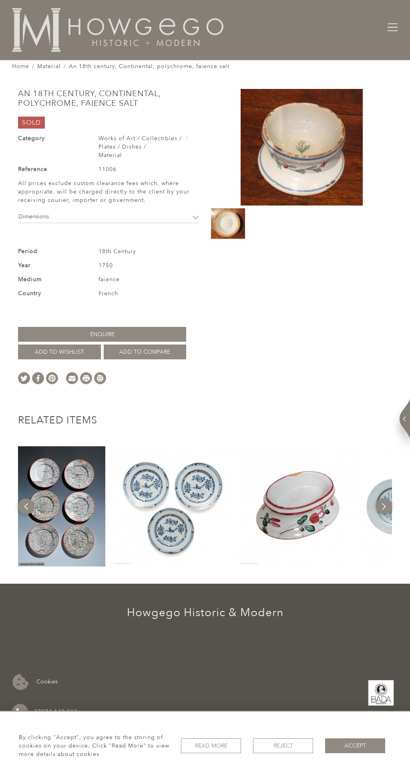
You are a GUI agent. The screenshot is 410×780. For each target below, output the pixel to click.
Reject (283, 746)
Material (49, 66)
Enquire (102, 334)
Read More (211, 746)
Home (20, 66)
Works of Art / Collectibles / (140, 138)
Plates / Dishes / (122, 147)
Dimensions (108, 216)
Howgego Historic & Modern (205, 612)
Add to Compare (144, 352)
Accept (355, 746)
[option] (61, 506)
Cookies (35, 682)
